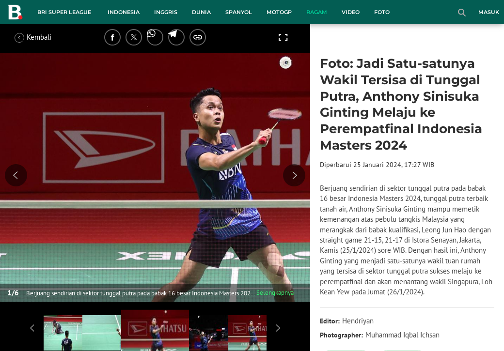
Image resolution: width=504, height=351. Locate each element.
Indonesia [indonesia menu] (124, 12)
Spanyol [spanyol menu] (238, 12)
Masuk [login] (488, 12)
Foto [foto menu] (382, 12)
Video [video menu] (351, 12)
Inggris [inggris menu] (165, 12)
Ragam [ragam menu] (316, 12)
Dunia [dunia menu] (201, 12)
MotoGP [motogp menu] (279, 12)
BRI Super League (64, 12)
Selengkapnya (275, 293)
